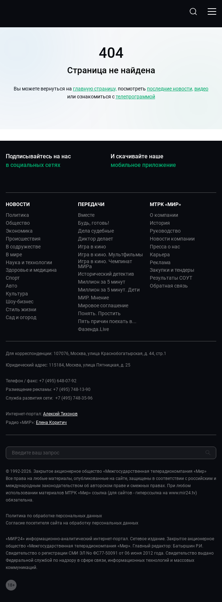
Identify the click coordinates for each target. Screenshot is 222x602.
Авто (11, 285)
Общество (18, 222)
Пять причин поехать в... (107, 321)
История (160, 222)
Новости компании (172, 238)
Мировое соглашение (103, 305)
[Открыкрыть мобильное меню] (212, 11)
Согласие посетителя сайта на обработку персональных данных (72, 523)
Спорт (13, 277)
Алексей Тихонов (60, 413)
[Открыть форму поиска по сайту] (193, 11)
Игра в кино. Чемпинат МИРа (105, 264)
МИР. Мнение (93, 297)
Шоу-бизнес (19, 301)
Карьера (160, 254)
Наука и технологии (29, 262)
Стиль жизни (21, 309)
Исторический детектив (106, 273)
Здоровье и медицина (31, 269)
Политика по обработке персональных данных (54, 515)
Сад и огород (21, 317)
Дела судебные (96, 230)
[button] (39, 204)
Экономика (19, 230)
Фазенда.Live (93, 329)
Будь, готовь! (93, 222)
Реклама (160, 262)
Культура (17, 293)
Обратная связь (169, 285)
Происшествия (23, 238)
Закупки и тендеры (172, 269)
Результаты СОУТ (171, 277)
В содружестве (23, 246)
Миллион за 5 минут (101, 281)
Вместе (86, 215)
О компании (164, 215)
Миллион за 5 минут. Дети (109, 289)
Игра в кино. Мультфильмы (110, 254)
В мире (14, 254)
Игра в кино (92, 246)
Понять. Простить (99, 313)
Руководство (165, 230)
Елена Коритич (51, 422)
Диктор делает (95, 238)
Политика (17, 215)
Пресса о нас (165, 246)
